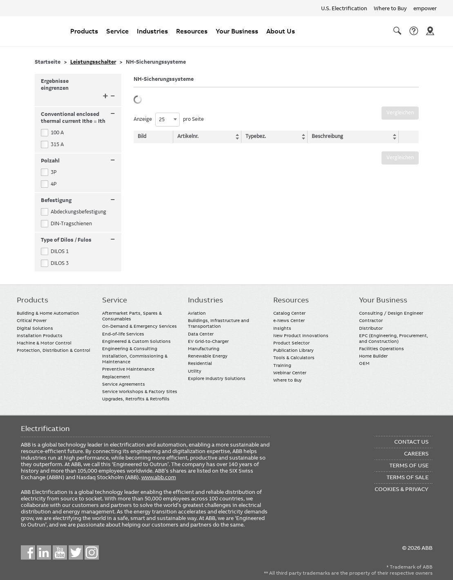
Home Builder (373, 356)
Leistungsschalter (93, 62)
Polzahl (78, 161)
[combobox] (167, 120)
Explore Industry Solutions (216, 378)
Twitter (76, 552)
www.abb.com (158, 477)
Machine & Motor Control (44, 343)
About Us (280, 31)
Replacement (116, 377)
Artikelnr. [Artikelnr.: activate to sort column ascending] (190, 136)
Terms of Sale (407, 477)
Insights (282, 328)
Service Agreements (123, 384)
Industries (152, 31)
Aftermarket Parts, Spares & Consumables (132, 316)
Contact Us (414, 31)
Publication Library (293, 350)
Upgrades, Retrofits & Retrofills (136, 399)
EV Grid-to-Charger (208, 341)
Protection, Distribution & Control (53, 350)
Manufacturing (203, 348)
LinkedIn (44, 552)
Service (117, 31)
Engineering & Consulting (129, 348)
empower (425, 8)
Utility (194, 371)
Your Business (237, 31)
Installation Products (39, 335)
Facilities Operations (381, 348)
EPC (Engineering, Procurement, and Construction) (393, 338)
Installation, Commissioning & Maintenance (134, 358)
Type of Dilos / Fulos (78, 240)
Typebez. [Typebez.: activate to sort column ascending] (256, 136)
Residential (200, 363)
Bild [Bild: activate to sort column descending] (142, 136)
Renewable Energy (208, 356)
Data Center (201, 334)
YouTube (60, 552)
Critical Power (32, 320)
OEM (364, 363)
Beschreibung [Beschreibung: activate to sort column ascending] (327, 136)
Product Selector (291, 343)
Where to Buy (390, 8)
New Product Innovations (300, 335)
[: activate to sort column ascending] (407, 137)
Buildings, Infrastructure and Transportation (218, 323)
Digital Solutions (35, 328)
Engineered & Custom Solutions (136, 341)
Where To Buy (430, 31)
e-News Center (289, 320)
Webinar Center (289, 373)
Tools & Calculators (294, 357)
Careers (416, 453)
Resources (192, 31)
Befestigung (78, 200)
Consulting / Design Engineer (391, 313)
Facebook (28, 552)
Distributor (371, 328)
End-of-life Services (123, 334)
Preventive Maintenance (128, 369)
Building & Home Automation (48, 313)
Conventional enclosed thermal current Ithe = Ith (78, 117)
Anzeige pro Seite (169, 120)
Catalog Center (289, 313)
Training (282, 365)
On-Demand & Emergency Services (139, 326)
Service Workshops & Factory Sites (139, 391)
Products (84, 31)
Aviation (197, 313)
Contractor (371, 320)
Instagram (92, 552)
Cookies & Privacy (401, 489)
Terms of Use (408, 465)
